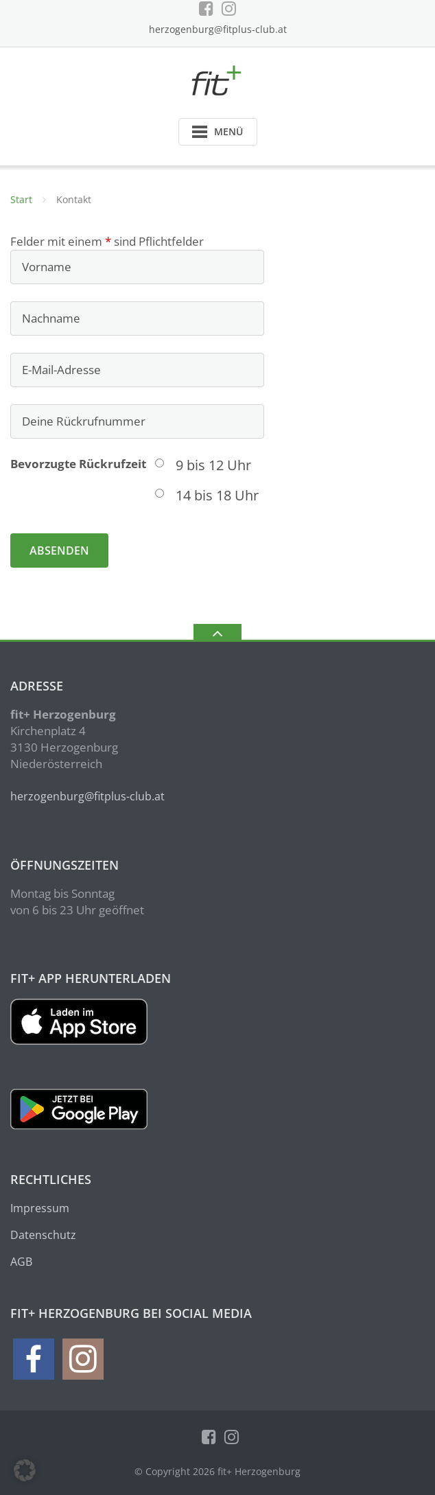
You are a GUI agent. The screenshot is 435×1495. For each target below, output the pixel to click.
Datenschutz (43, 1234)
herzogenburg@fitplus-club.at (218, 29)
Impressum (39, 1208)
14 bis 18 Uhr (217, 495)
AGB (21, 1261)
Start (21, 199)
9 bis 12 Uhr (213, 465)
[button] (24, 1470)
